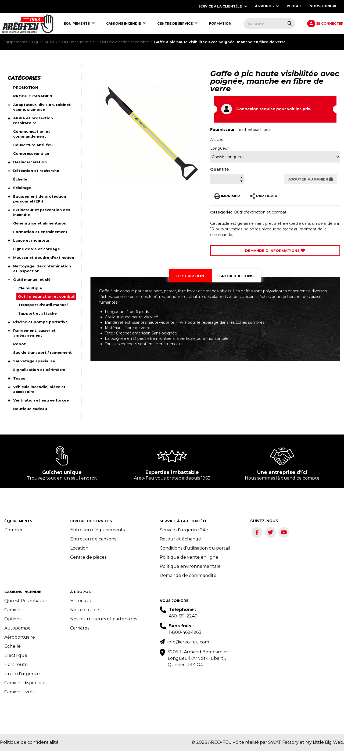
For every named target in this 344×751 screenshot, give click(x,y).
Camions (13, 609)
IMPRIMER (227, 196)
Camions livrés (19, 691)
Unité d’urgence (22, 673)
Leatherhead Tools (253, 129)
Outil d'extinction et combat (124, 42)
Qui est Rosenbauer (25, 600)
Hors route (16, 664)
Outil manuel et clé (78, 42)
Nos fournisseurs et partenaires (103, 618)
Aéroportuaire (19, 637)
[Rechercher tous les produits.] (289, 23)
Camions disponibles (25, 682)
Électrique (15, 655)
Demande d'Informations (275, 250)
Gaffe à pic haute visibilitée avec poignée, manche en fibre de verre (220, 42)
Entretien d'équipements (97, 529)
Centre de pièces (88, 557)
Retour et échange (180, 539)
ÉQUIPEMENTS (44, 42)
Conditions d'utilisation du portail (195, 548)
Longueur (219, 148)
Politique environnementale (190, 566)
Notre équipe (84, 609)
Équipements (15, 42)
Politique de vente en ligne (189, 557)
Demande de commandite (188, 575)
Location (79, 548)
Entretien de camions (93, 539)
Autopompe (17, 628)
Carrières (79, 628)
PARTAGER (263, 196)
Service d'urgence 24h (184, 529)
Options (12, 618)
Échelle (12, 646)
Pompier (13, 529)
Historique (81, 600)
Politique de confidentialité (29, 742)
